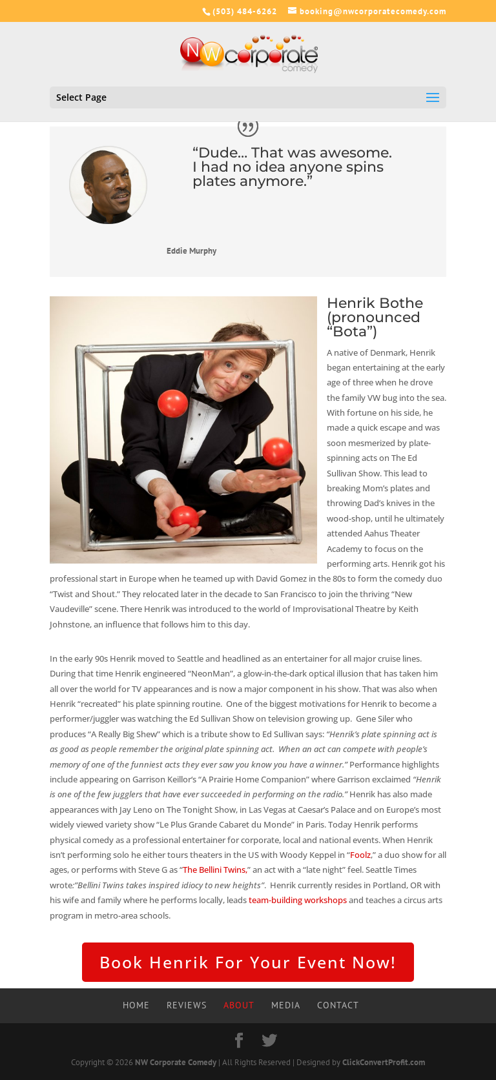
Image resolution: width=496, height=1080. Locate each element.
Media (285, 1005)
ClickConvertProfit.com (383, 1062)
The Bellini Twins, (215, 869)
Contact (338, 1005)
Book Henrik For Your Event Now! (248, 962)
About (238, 1005)
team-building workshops (298, 900)
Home (136, 1005)
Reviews (187, 1005)
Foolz (360, 855)
